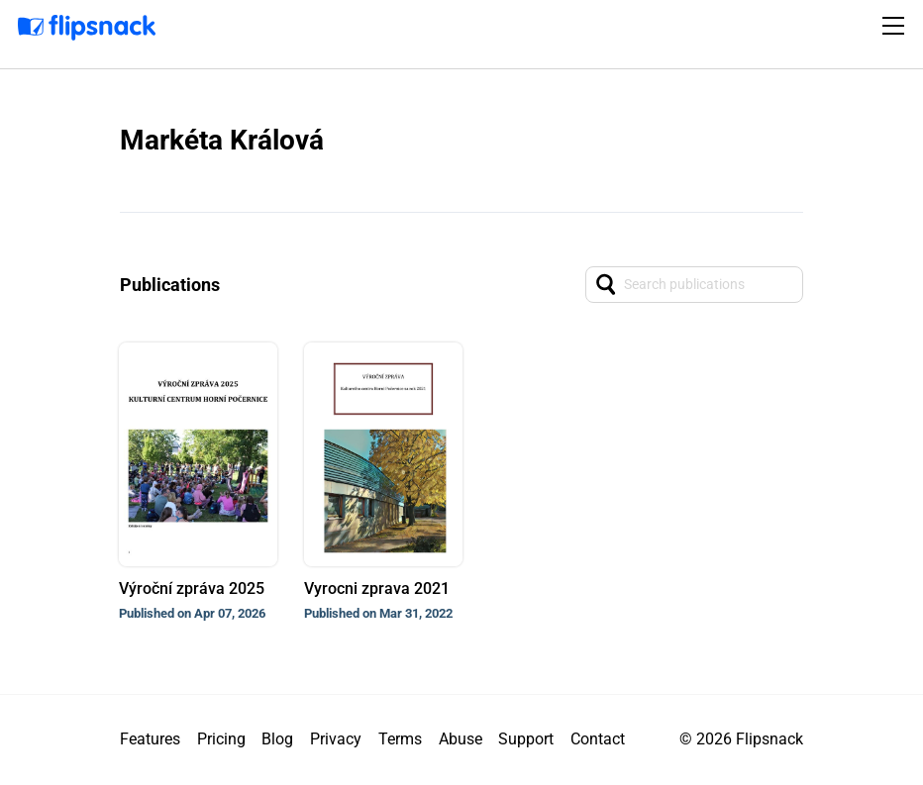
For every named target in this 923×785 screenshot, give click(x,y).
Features (150, 739)
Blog (277, 739)
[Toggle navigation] (896, 26)
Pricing (221, 739)
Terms (400, 739)
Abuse (460, 739)
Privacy (335, 739)
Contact (597, 739)
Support (526, 739)
